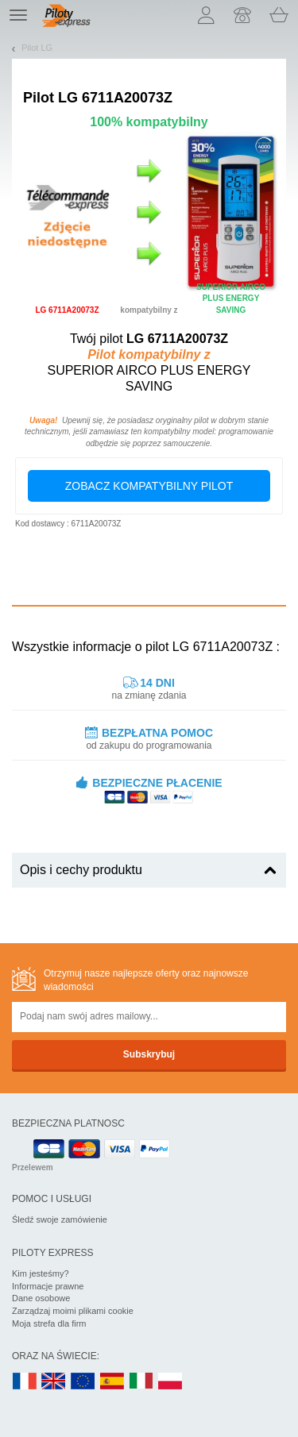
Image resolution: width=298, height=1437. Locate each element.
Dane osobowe (41, 1298)
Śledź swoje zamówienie (59, 1219)
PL (171, 1382)
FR (24, 1382)
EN (83, 1382)
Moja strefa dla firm (49, 1323)
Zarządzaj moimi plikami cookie (73, 1311)
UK (54, 1382)
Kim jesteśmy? (40, 1273)
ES (112, 1382)
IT (141, 1382)
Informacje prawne (48, 1286)
